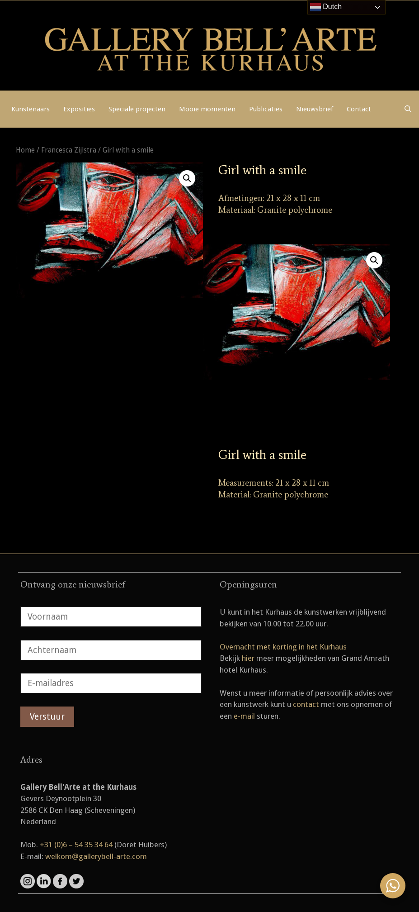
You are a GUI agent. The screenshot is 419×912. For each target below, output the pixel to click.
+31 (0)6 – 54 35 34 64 (76, 844)
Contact (359, 109)
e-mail (244, 716)
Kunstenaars (30, 109)
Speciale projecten (136, 109)
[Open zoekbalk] (408, 109)
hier (248, 658)
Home (25, 150)
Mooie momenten (207, 109)
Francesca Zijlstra (68, 150)
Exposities (79, 109)
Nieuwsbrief (314, 109)
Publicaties (265, 109)
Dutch (326, 7)
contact (306, 704)
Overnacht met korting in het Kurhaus (283, 646)
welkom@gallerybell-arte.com (96, 856)
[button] (187, 178)
